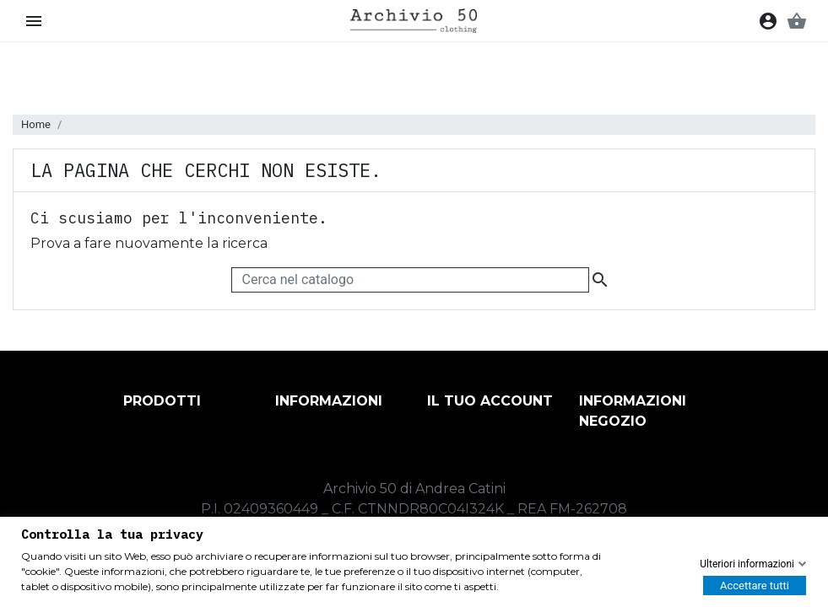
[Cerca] (410, 280)
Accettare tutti (754, 585)
